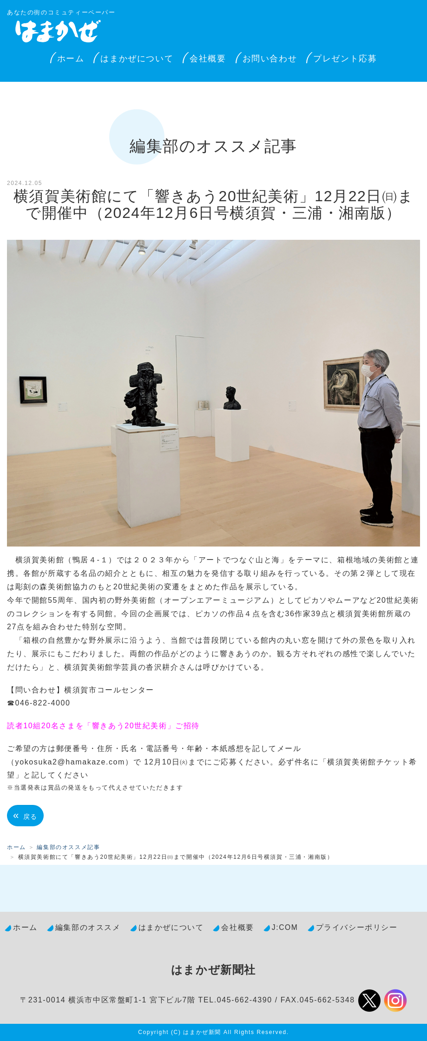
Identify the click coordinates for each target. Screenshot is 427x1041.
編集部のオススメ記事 (68, 847)
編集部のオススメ (88, 927)
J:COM (285, 927)
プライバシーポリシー (357, 927)
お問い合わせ (270, 58)
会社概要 (208, 58)
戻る (25, 815)
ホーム (71, 58)
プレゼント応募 (345, 58)
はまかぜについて (136, 58)
